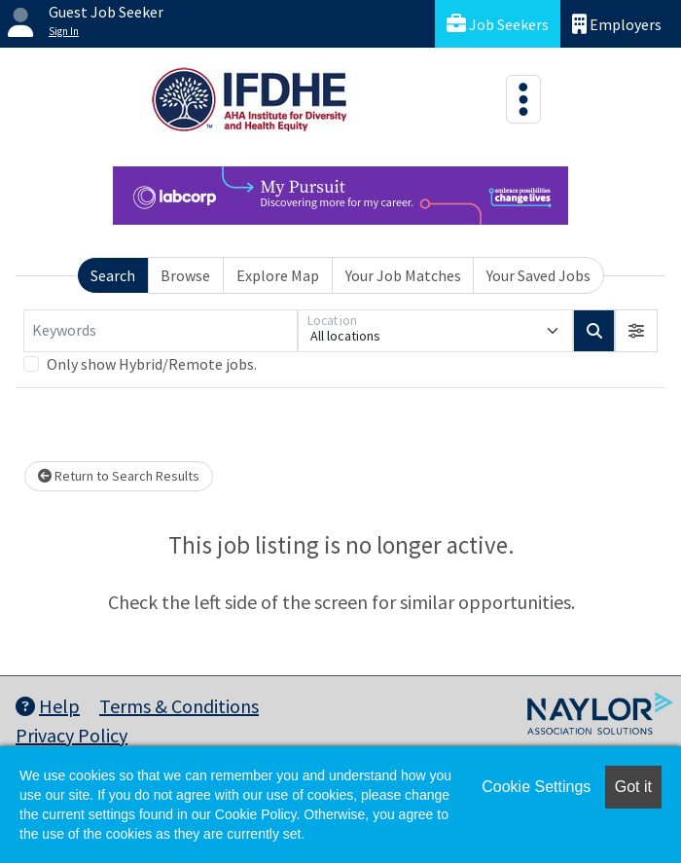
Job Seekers (498, 24)
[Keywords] (160, 330)
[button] (636, 330)
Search (112, 275)
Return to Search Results (118, 476)
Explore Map (277, 275)
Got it (633, 786)
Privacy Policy (71, 735)
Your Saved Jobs (538, 275)
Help (48, 706)
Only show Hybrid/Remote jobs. (152, 364)
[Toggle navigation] (523, 99)
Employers (617, 24)
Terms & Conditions (179, 706)
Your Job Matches (403, 275)
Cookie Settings (536, 786)
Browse (185, 275)
